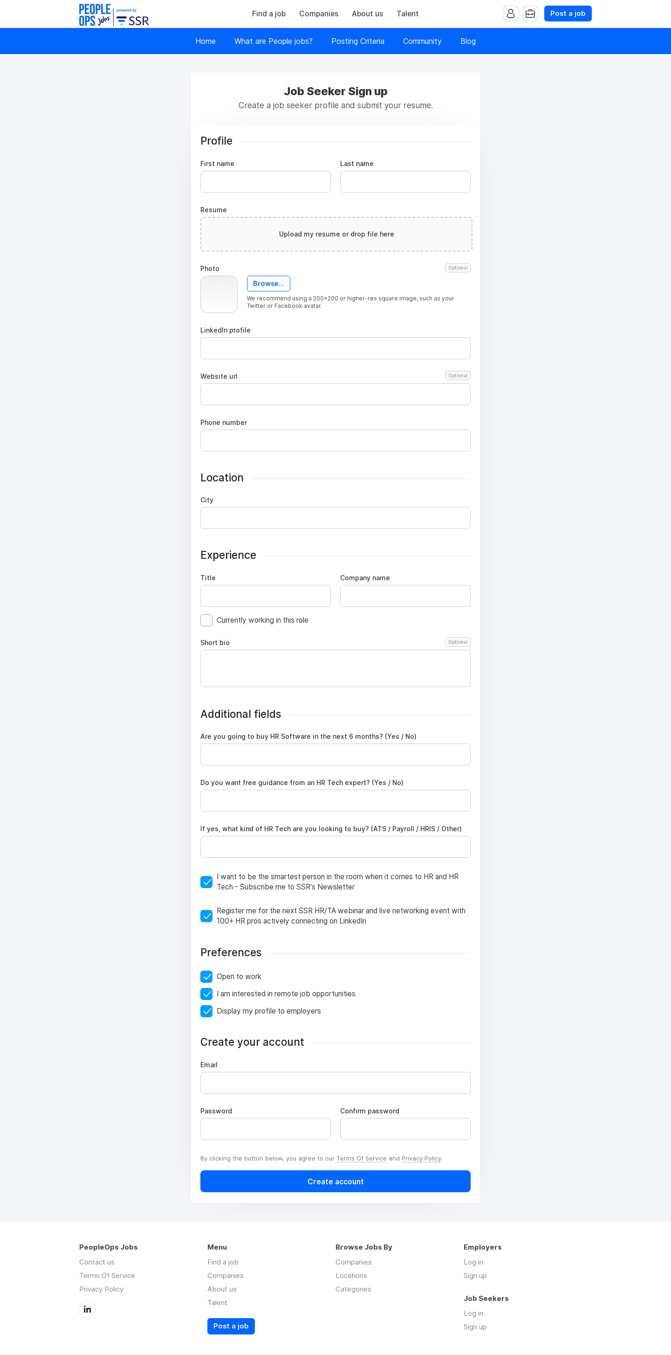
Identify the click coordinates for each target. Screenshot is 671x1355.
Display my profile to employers (269, 1011)
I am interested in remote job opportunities (286, 993)
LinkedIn (87, 1310)
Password (216, 1111)
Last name (357, 163)
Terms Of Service (361, 1158)
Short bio (335, 642)
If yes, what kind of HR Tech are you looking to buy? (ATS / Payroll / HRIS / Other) (331, 829)
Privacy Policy (421, 1158)
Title (208, 578)
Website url (335, 376)
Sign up (475, 1275)
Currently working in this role (262, 620)
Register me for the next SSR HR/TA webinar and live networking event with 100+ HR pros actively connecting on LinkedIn (341, 915)
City (206, 500)
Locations (351, 1275)
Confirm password (369, 1111)
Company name (365, 578)
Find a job (269, 13)
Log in (473, 1262)
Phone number (223, 422)
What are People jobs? (273, 41)
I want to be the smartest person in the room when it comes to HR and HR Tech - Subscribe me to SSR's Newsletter (338, 881)
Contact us (97, 1262)
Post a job (568, 13)
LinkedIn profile (225, 330)
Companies (318, 13)
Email (209, 1065)
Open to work (239, 976)
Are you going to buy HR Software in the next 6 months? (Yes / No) (308, 736)
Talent (408, 13)
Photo (335, 268)
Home (205, 41)
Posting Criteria (357, 41)
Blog (468, 41)
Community (422, 41)
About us (367, 13)
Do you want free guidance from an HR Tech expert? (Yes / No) (302, 782)
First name (217, 163)
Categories (353, 1289)
